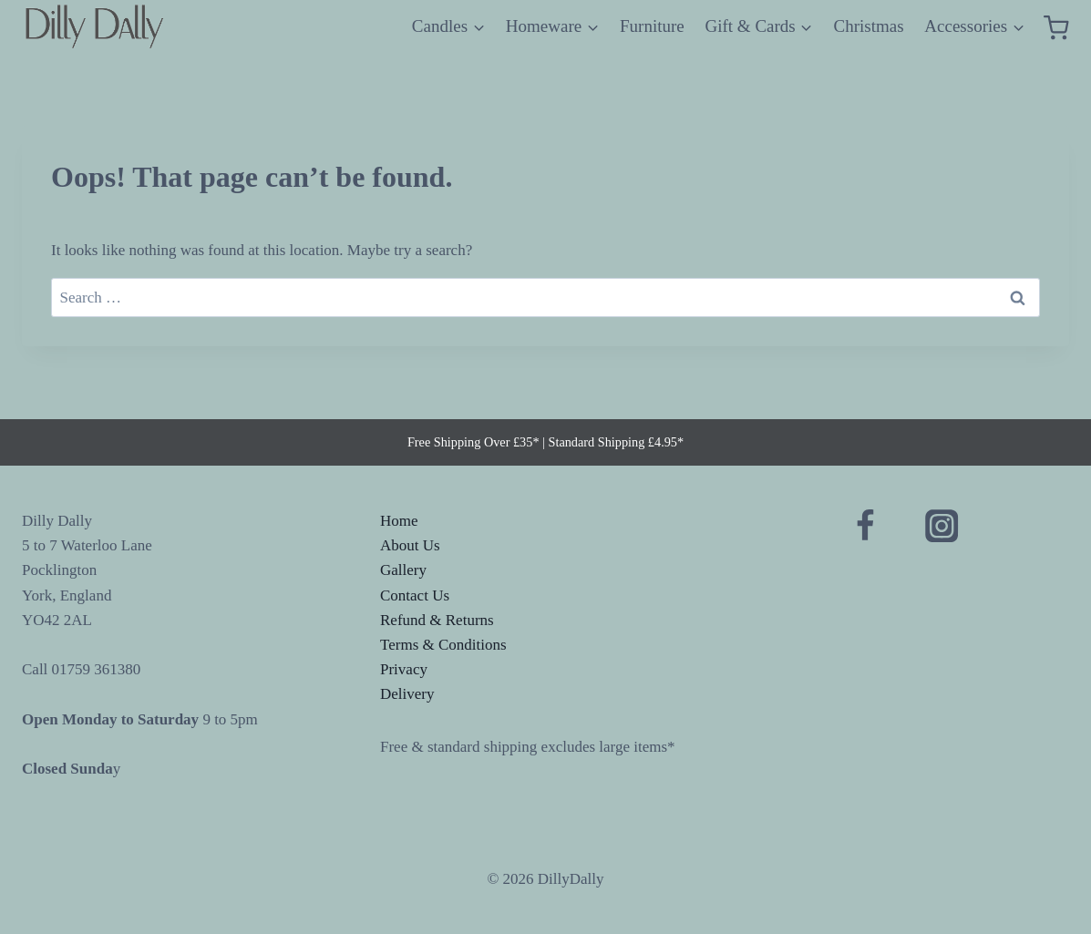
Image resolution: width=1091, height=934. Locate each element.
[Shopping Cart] (1056, 27)
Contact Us (414, 595)
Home (399, 520)
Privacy (403, 669)
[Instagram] (942, 526)
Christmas (869, 26)
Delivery (407, 694)
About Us (410, 545)
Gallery (403, 570)
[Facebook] (865, 526)
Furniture (652, 26)
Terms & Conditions (443, 644)
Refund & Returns (437, 620)
